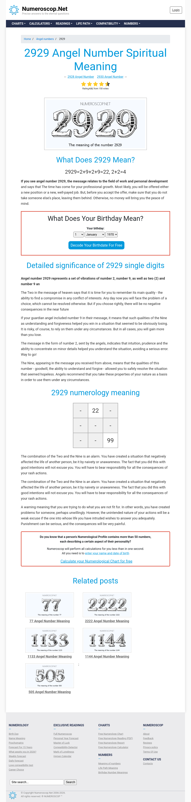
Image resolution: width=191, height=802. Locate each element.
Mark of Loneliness (64, 751)
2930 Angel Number (110, 77)
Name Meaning (17, 738)
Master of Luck (62, 742)
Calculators (39, 23)
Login (176, 10)
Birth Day (13, 733)
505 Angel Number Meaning (50, 692)
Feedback (148, 738)
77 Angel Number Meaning (49, 621)
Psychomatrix (16, 742)
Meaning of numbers (109, 763)
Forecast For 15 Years (20, 747)
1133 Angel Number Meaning (50, 656)
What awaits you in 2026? (22, 751)
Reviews (147, 742)
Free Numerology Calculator (113, 747)
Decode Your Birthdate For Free (96, 245)
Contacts (148, 763)
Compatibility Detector (66, 747)
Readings (63, 23)
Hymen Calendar (62, 756)
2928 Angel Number (81, 77)
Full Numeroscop (63, 733)
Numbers (131, 23)
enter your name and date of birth (107, 553)
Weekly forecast (17, 756)
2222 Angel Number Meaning (107, 621)
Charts (17, 23)
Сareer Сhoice (16, 769)
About (146, 733)
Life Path (83, 23)
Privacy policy (150, 747)
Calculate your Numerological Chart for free (96, 561)
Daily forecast (16, 760)
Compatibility (107, 23)
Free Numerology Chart (110, 733)
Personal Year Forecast (66, 738)
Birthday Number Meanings (113, 772)
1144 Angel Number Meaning (107, 656)
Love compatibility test (21, 765)
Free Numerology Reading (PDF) (115, 738)
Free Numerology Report (111, 742)
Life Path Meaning (108, 768)
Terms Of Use (150, 751)
